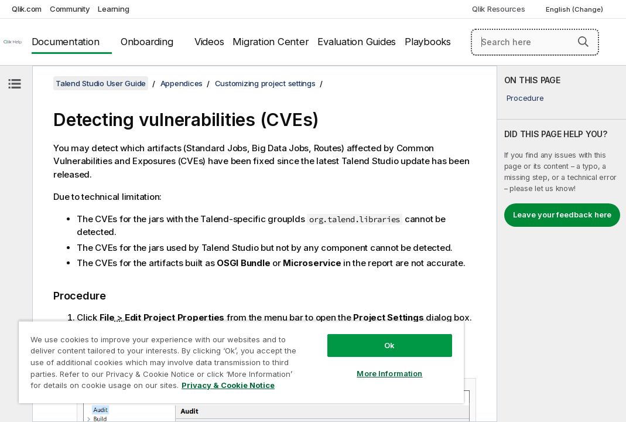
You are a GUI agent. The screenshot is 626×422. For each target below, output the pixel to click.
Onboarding (147, 41)
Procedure (525, 98)
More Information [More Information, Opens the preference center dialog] (320, 353)
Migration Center (270, 41)
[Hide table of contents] (14, 84)
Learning (113, 8)
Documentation (66, 41)
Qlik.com (27, 8)
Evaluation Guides (356, 41)
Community (70, 8)
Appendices (181, 83)
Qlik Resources (498, 8)
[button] (583, 41)
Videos (209, 41)
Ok (320, 324)
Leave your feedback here (562, 214)
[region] (200, 351)
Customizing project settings (265, 83)
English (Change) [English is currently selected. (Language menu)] (575, 9)
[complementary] (561, 244)
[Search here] (535, 42)
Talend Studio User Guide (101, 83)
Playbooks (428, 41)
